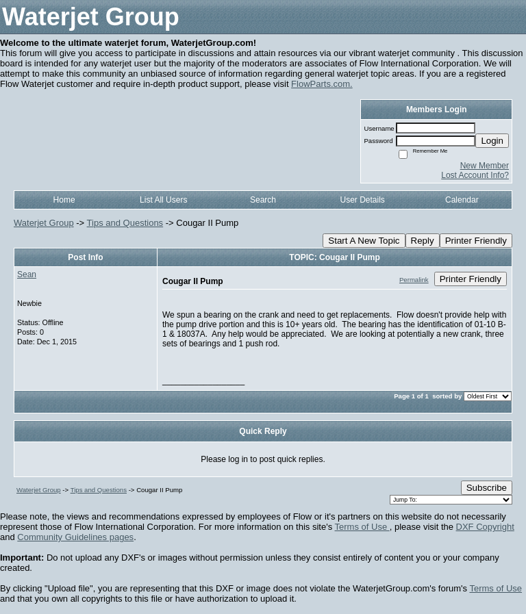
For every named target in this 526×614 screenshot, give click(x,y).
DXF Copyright (485, 527)
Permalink (414, 279)
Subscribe (486, 488)
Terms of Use (362, 527)
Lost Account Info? (475, 175)
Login (492, 141)
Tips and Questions (125, 223)
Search (263, 200)
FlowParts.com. (322, 84)
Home (64, 200)
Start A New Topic (363, 240)
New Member (484, 165)
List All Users (163, 200)
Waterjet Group (44, 223)
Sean (26, 274)
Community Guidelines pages (75, 537)
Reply (422, 240)
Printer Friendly (476, 240)
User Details (362, 200)
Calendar (462, 200)
